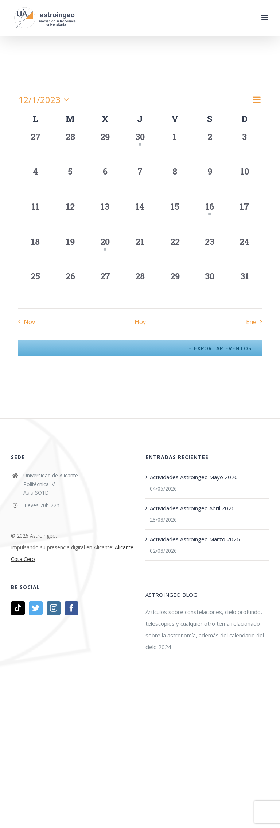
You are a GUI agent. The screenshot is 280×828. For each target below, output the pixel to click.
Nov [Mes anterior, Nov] (29, 321)
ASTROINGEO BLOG (171, 594)
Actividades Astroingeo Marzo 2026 (195, 539)
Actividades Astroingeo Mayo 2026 (194, 477)
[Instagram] (54, 608)
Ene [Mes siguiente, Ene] (251, 321)
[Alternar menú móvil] (265, 18)
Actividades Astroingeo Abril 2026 (192, 508)
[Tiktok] (18, 608)
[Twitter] (36, 608)
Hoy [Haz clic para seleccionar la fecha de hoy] (140, 321)
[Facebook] (71, 608)
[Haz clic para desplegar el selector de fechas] (45, 99)
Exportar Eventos (222, 348)
